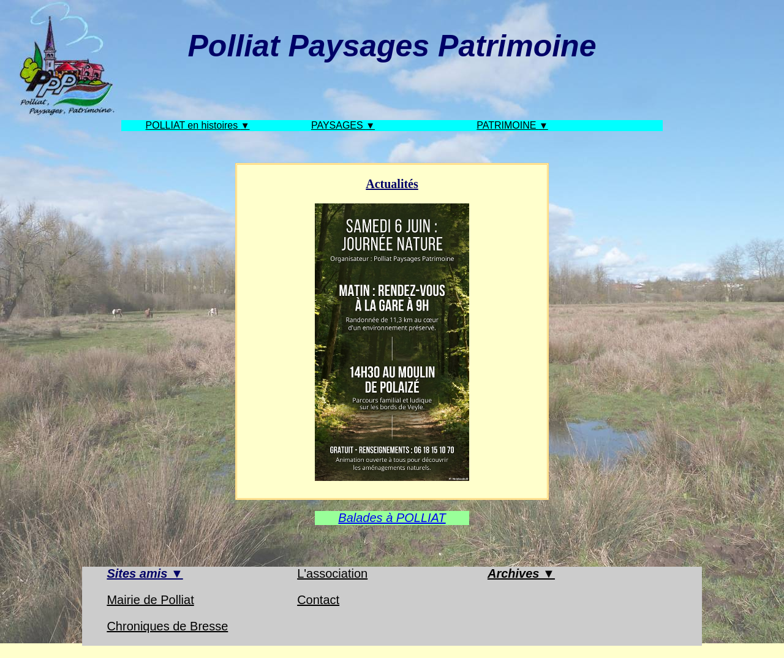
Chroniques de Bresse (167, 626)
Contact (318, 600)
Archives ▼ (521, 573)
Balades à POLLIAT (391, 517)
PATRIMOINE (508, 125)
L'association (332, 573)
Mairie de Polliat (150, 600)
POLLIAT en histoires (193, 125)
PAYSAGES (338, 125)
